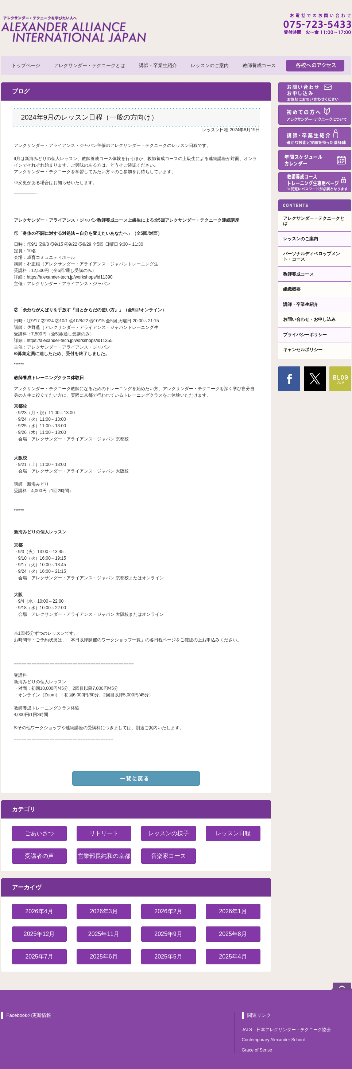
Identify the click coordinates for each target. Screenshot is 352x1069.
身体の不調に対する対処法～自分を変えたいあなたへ (75, 233)
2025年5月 (168, 956)
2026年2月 (168, 911)
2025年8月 (233, 934)
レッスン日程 (215, 129)
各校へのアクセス (315, 65)
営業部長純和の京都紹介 (104, 858)
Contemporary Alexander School (273, 1039)
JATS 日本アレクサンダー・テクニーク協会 (286, 1029)
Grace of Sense (257, 1050)
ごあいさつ (39, 833)
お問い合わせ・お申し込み (309, 319)
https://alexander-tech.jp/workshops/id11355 (70, 340)
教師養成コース (259, 65)
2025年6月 (104, 956)
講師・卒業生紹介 (158, 65)
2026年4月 (39, 911)
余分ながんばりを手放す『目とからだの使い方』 (71, 309)
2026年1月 (233, 911)
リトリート (104, 833)
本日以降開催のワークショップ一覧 (106, 639)
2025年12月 (39, 934)
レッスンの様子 (168, 833)
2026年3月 (104, 911)
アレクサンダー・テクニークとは (89, 65)
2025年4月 (233, 956)
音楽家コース (168, 856)
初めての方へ (314, 115)
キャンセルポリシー (302, 349)
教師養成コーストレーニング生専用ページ (314, 182)
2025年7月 (39, 956)
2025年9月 (168, 934)
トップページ (26, 65)
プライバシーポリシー (305, 334)
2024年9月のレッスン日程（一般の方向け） (89, 117)
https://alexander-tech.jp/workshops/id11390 (70, 277)
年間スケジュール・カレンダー (314, 160)
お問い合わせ (314, 92)
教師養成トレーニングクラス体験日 (49, 377)
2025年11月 (103, 934)
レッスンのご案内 (210, 65)
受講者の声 (39, 856)
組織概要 (292, 289)
